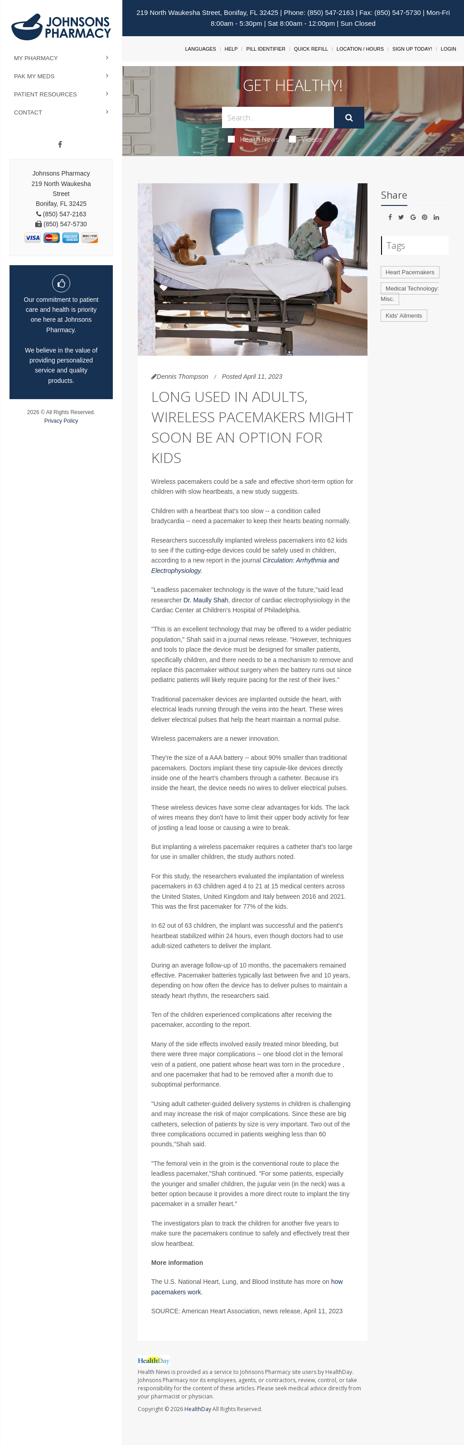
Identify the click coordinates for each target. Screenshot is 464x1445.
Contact (28, 112)
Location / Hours (360, 49)
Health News (253, 138)
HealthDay (197, 1409)
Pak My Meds (34, 76)
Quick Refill (311, 49)
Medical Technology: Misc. (410, 293)
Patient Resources (45, 94)
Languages (200, 49)
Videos (306, 138)
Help (231, 49)
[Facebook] (60, 144)
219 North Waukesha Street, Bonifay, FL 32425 (207, 12)
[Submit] (349, 118)
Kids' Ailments (404, 315)
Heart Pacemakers (410, 272)
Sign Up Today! (412, 49)
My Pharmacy (36, 58)
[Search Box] (278, 117)
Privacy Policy (61, 421)
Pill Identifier (265, 49)
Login (448, 49)
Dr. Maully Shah (206, 600)
